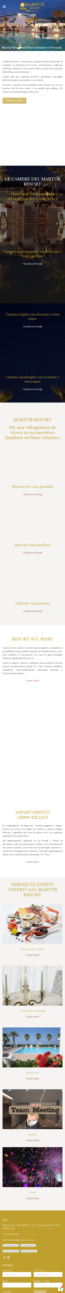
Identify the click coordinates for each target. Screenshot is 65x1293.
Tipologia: (7, 1291)
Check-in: (7, 1270)
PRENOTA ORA (14, 100)
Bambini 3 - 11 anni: (42, 1281)
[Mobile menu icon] (4, 6)
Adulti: (5, 1281)
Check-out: (39, 1270)
